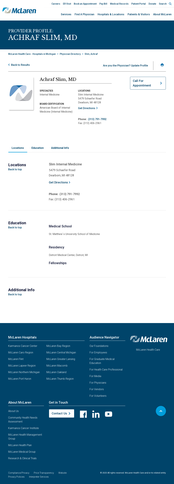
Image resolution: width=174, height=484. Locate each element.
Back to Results (20, 64)
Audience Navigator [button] (104, 337)
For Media (95, 376)
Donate (152, 3)
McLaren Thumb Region (60, 378)
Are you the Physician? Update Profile (125, 65)
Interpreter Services (39, 476)
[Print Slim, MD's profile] (162, 65)
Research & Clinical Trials (22, 458)
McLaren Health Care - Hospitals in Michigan (32, 54)
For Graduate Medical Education (102, 361)
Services (66, 14)
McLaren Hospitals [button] (22, 337)
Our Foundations (99, 345)
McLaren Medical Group (22, 451)
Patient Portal (138, 3)
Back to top (15, 169)
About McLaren (162, 14)
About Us (13, 411)
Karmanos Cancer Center (22, 345)
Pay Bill (103, 3)
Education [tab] (37, 147)
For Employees (98, 352)
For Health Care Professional (106, 369)
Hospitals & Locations (111, 14)
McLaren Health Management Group (25, 436)
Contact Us (59, 413)
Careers (55, 3)
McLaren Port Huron (19, 378)
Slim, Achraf (91, 54)
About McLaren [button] (19, 402)
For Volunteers (98, 395)
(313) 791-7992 (97, 119)
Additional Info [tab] (60, 147)
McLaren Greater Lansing (60, 359)
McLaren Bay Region (58, 345)
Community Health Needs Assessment (22, 419)
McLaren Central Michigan (61, 352)
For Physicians (98, 382)
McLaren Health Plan (20, 445)
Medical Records (119, 3)
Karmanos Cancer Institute (23, 428)
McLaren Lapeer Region (22, 365)
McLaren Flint (15, 359)
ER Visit (67, 3)
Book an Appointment (85, 3)
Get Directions (86, 108)
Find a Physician (84, 14)
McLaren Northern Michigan (24, 372)
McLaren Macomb (57, 365)
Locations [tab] (18, 147)
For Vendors (97, 389)
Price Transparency (44, 473)
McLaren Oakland (56, 372)
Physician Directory (70, 54)
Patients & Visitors (139, 14)
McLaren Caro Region (20, 352)
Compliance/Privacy (18, 473)
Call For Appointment (142, 83)
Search (163, 3)
